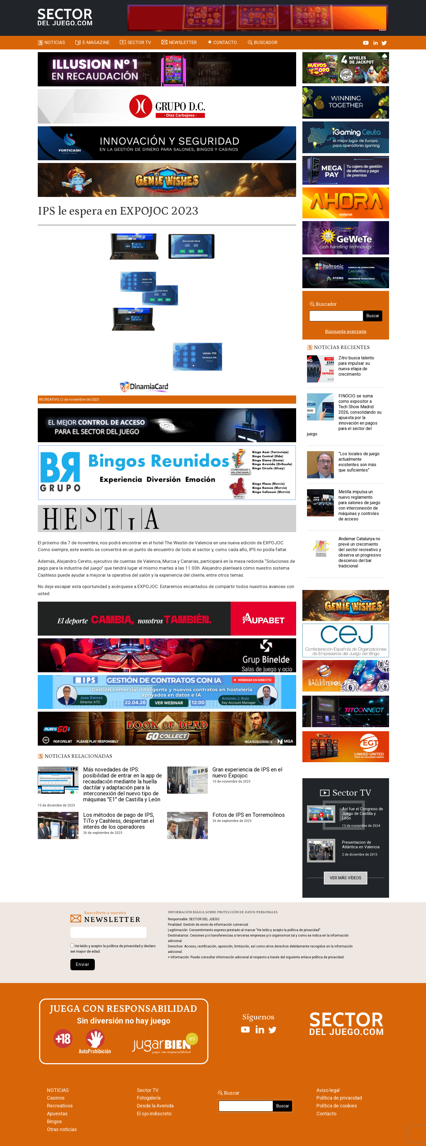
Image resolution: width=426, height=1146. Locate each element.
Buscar (372, 315)
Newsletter (183, 42)
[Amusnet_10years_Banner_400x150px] (345, 103)
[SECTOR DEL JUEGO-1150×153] (167, 107)
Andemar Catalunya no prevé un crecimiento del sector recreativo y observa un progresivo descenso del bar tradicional (360, 552)
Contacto (225, 42)
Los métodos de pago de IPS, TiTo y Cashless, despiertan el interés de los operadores (118, 821)
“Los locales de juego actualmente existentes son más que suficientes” (359, 462)
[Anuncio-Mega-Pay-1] (345, 171)
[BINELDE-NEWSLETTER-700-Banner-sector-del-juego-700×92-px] (167, 656)
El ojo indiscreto (154, 1113)
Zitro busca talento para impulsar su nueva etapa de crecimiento (356, 366)
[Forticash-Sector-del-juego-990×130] (167, 144)
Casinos (56, 1098)
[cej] (345, 641)
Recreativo (49, 399)
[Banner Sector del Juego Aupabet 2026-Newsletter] (167, 619)
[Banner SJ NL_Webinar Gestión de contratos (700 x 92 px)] (167, 693)
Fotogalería (149, 1098)
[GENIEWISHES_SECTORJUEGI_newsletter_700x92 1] (167, 181)
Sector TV (147, 1090)
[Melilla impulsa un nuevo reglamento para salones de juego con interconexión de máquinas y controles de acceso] (320, 502)
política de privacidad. (328, 957)
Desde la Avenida (155, 1106)
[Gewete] (345, 238)
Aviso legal (328, 1090)
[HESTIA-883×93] (167, 519)
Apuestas (57, 1113)
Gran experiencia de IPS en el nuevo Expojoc (247, 772)
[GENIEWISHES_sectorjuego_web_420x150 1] (345, 606)
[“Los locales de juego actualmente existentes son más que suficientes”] (320, 464)
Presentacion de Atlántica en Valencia (361, 844)
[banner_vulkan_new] (167, 426)
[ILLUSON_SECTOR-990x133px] (167, 70)
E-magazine (96, 42)
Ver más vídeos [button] (345, 877)
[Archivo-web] (345, 273)
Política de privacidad (339, 1098)
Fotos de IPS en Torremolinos (248, 815)
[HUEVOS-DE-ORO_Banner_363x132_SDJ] (345, 68)
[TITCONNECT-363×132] (345, 712)
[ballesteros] (345, 677)
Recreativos (60, 1106)
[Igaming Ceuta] (345, 138)
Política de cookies (337, 1106)
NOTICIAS (58, 1090)
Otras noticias (62, 1129)
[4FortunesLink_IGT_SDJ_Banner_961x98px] (257, 17)
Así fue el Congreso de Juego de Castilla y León (362, 813)
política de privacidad (123, 946)
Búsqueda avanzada (345, 331)
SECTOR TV (139, 42)
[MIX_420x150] (345, 747)
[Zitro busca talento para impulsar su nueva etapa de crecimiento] (320, 368)
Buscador (265, 42)
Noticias (55, 42)
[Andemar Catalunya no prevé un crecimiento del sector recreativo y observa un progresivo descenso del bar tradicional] (320, 549)
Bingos (54, 1121)
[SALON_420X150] (345, 203)
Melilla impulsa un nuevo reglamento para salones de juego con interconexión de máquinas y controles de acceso (359, 505)
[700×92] (167, 729)
